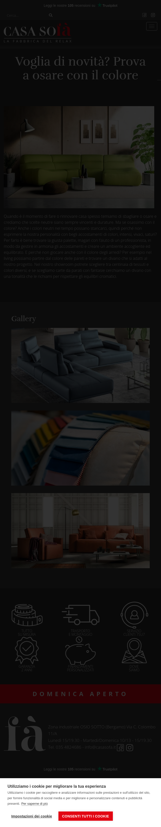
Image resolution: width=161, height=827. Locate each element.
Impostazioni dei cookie (31, 816)
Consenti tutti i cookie (85, 816)
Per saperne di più (34, 803)
